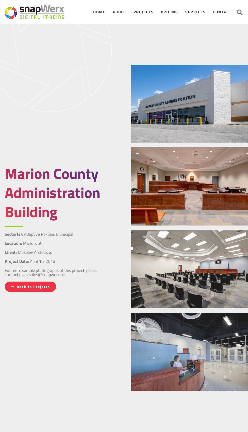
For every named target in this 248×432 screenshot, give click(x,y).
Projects (144, 12)
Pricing (169, 12)
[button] (239, 12)
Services (195, 12)
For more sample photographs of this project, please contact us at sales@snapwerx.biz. (51, 272)
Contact (222, 12)
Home (99, 12)
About (119, 12)
